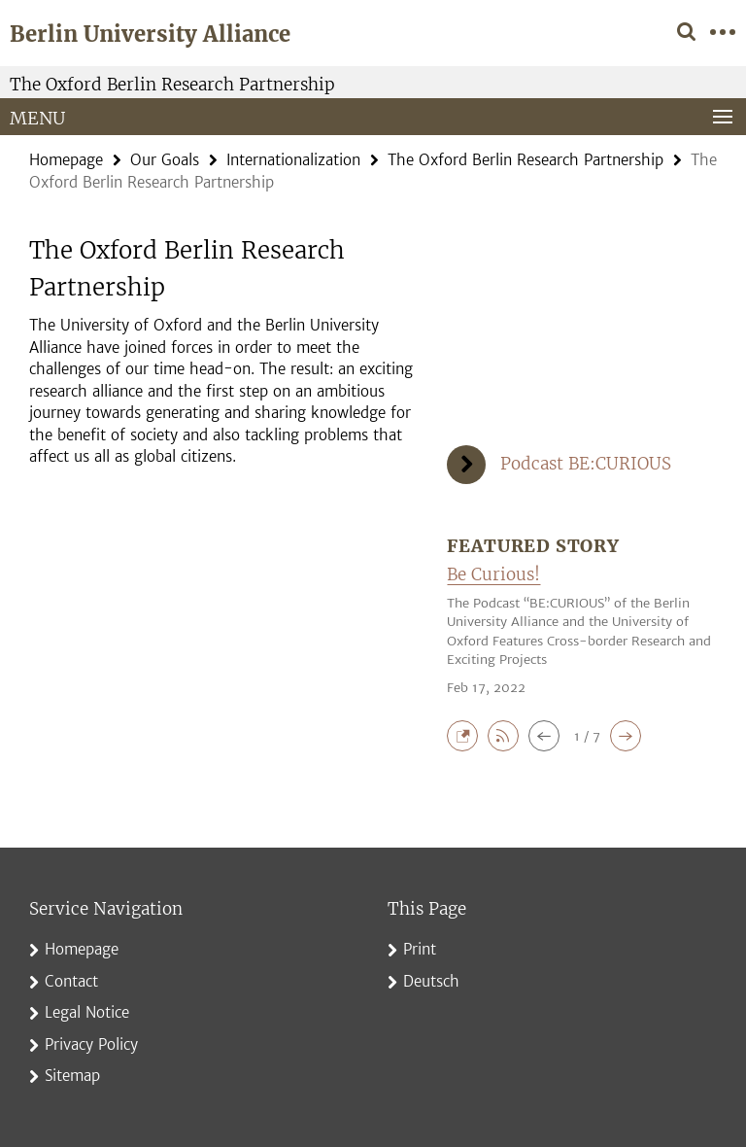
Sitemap (72, 1075)
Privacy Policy (91, 1044)
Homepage (66, 160)
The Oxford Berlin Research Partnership (172, 84)
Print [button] (419, 949)
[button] (467, 734)
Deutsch (431, 981)
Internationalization (293, 160)
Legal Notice (87, 1012)
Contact (71, 981)
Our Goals (164, 160)
